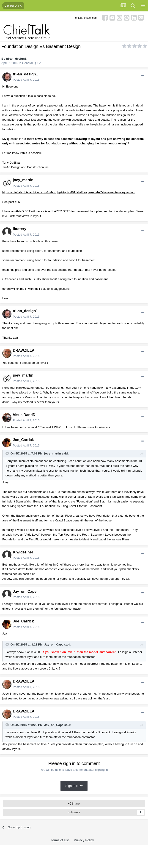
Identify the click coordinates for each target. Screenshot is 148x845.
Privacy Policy (84, 840)
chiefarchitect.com (86, 17)
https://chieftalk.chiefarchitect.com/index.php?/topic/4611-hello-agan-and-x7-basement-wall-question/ (68, 192)
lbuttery (19, 229)
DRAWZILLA (23, 350)
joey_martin (23, 180)
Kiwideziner (23, 552)
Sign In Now (73, 786)
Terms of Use (60, 840)
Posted (26, 79)
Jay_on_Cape (24, 591)
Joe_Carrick (23, 440)
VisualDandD (24, 415)
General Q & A (31, 63)
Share (73, 803)
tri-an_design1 (16, 58)
